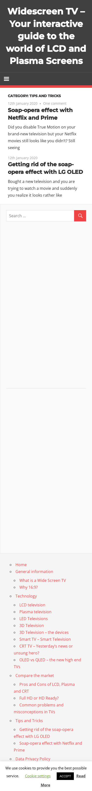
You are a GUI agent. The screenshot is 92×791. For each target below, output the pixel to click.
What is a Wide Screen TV (42, 580)
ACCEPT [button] (65, 776)
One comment (54, 103)
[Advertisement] (46, 306)
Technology (26, 596)
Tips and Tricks (29, 720)
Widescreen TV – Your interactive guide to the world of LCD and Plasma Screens (46, 36)
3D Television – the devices (44, 632)
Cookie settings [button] (38, 775)
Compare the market (34, 675)
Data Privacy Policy (32, 759)
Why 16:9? (28, 587)
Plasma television (35, 611)
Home (21, 564)
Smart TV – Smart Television (45, 639)
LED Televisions (33, 618)
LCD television (32, 605)
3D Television (31, 625)
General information (34, 571)
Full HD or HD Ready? (39, 698)
